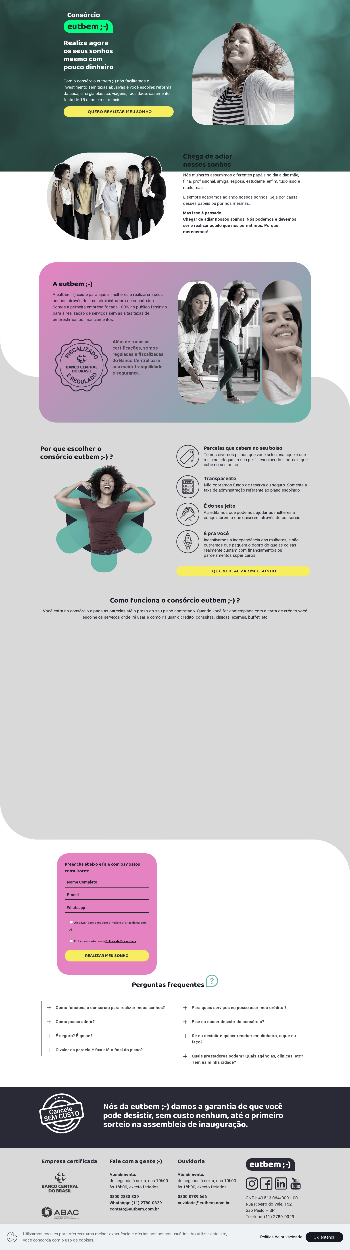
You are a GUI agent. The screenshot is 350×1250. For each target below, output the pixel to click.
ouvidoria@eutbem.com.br (204, 1202)
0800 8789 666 (192, 1196)
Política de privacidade (281, 1237)
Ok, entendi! (324, 1237)
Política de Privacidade (120, 941)
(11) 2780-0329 (279, 1216)
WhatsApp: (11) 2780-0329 (136, 1202)
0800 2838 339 (124, 1196)
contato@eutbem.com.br (134, 1209)
